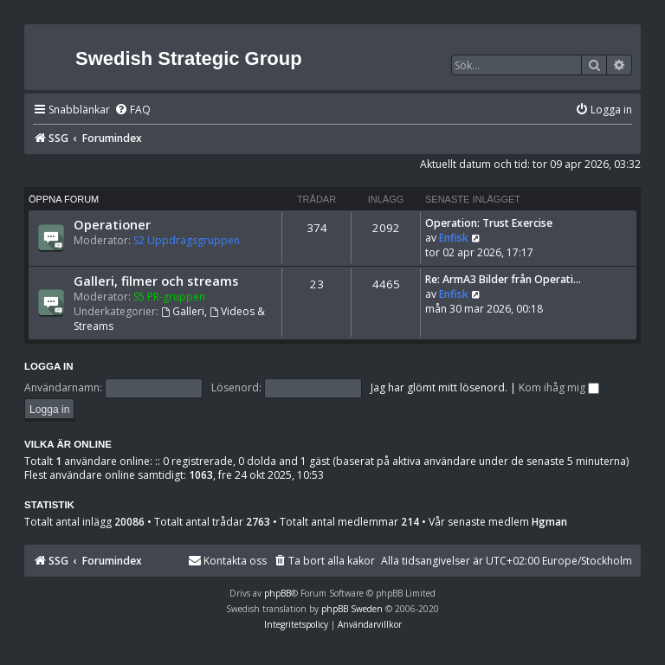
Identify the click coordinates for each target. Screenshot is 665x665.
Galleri (182, 311)
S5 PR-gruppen (169, 296)
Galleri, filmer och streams (156, 280)
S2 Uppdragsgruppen (186, 240)
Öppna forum (64, 199)
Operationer (112, 224)
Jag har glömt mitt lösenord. (439, 387)
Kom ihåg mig (559, 387)
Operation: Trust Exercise (488, 223)
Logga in (49, 366)
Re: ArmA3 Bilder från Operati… (503, 279)
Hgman (549, 522)
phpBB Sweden (352, 609)
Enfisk (453, 237)
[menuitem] (132, 110)
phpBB (277, 593)
